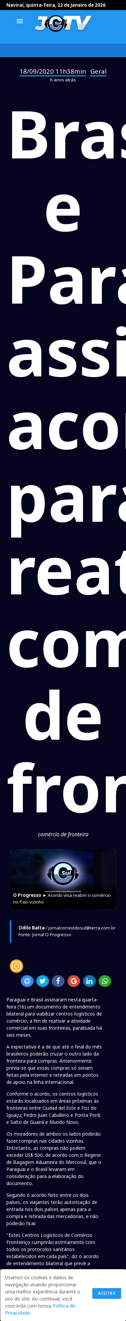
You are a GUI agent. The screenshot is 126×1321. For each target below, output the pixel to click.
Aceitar (107, 1293)
